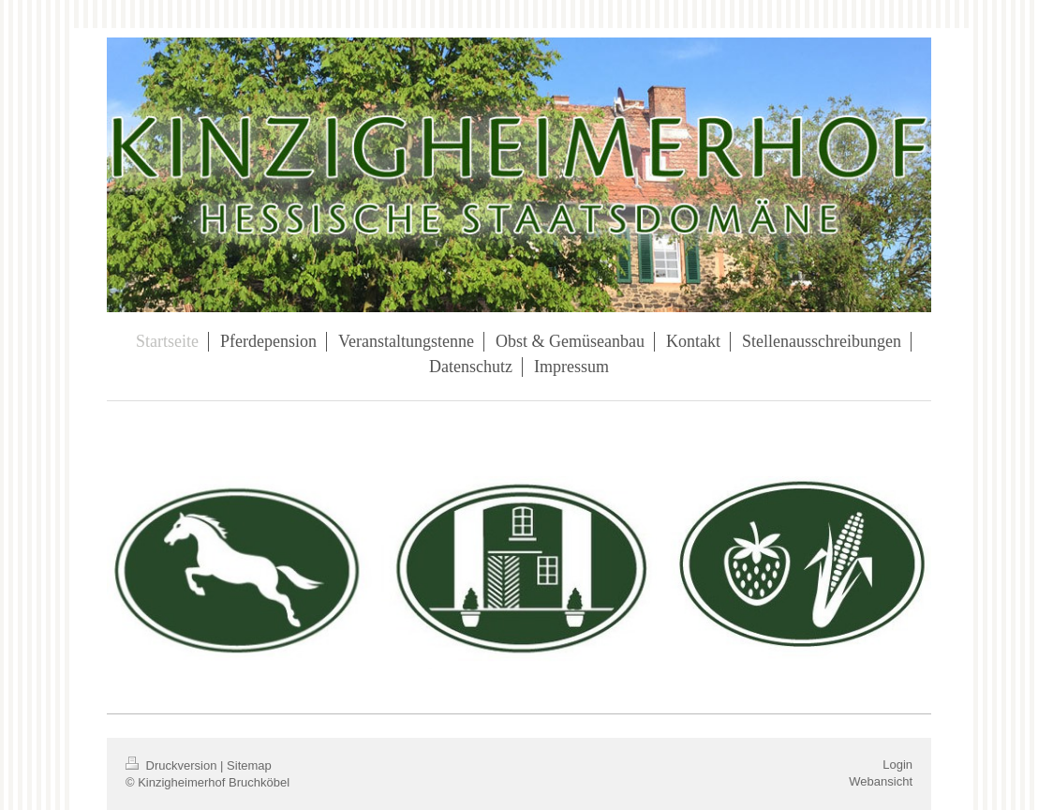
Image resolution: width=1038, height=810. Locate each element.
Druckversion (173, 765)
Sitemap (249, 765)
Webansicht (880, 781)
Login (897, 765)
